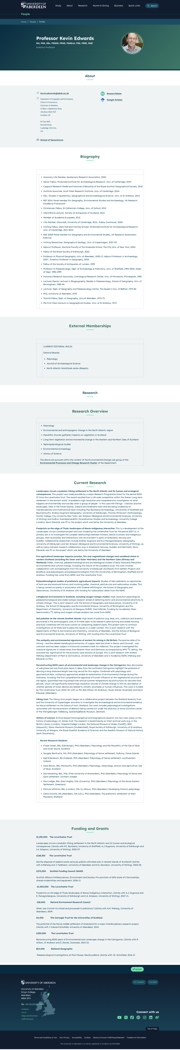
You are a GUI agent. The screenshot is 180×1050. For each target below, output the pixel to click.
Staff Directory (27, 1020)
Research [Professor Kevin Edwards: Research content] (90, 393)
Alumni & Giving (102, 5)
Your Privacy (64, 1038)
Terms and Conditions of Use (45, 1038)
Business (120, 5)
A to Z (24, 1013)
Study (59, 5)
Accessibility (77, 1038)
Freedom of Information (136, 1038)
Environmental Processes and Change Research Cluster (68, 463)
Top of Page (152, 1030)
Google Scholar (114, 100)
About (71, 5)
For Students (134, 983)
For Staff (151, 983)
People (26, 14)
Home (23, 22)
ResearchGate (114, 94)
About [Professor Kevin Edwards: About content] (90, 76)
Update (136, 969)
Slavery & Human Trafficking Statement (108, 1038)
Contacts (25, 1010)
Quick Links (136, 5)
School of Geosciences (51, 140)
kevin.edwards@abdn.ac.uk (54, 93)
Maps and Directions (30, 1017)
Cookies (87, 1038)
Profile (42, 22)
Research (84, 5)
